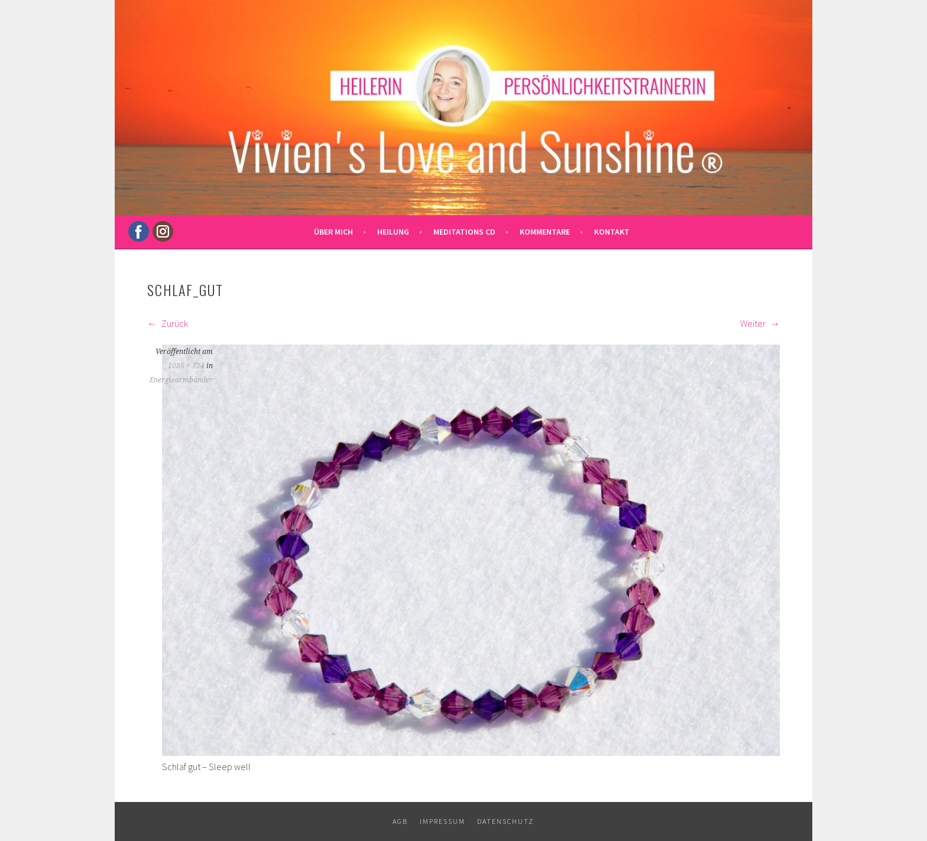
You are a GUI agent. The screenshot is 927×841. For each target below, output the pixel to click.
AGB (400, 821)
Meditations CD (464, 231)
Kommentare (545, 231)
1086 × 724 (186, 366)
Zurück (167, 323)
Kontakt (612, 231)
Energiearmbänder (181, 380)
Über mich (333, 231)
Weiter (760, 323)
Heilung (393, 231)
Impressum (442, 821)
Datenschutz (505, 821)
